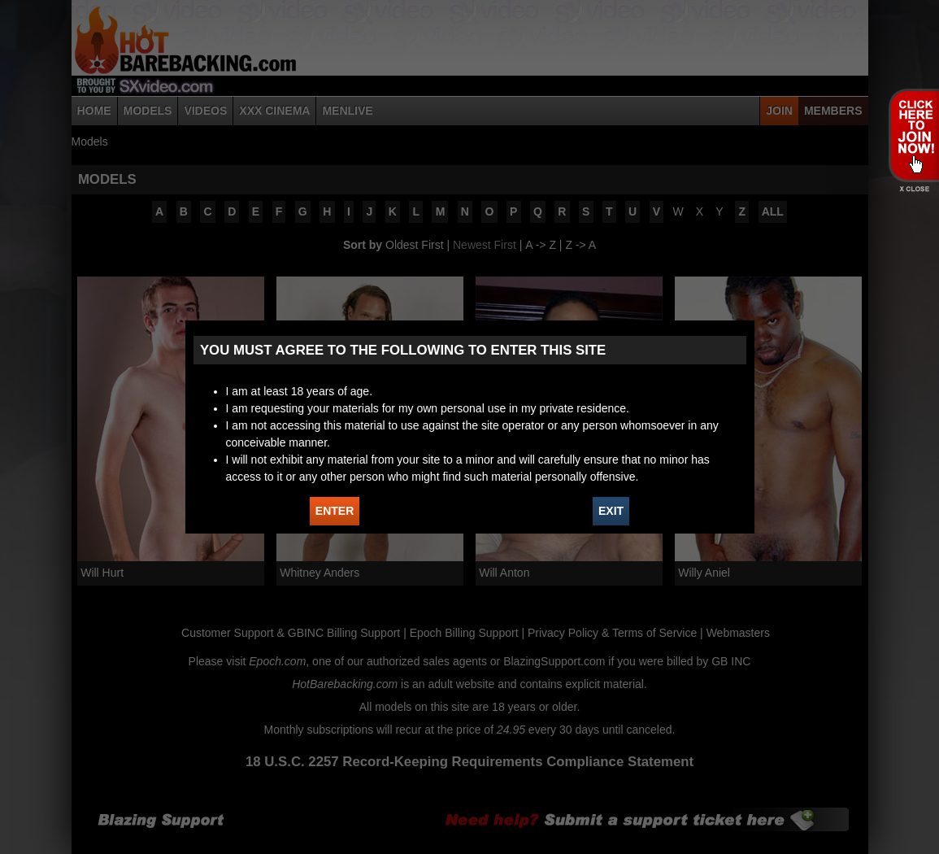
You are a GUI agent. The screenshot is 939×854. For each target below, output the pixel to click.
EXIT (611, 510)
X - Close (913, 189)
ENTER (334, 510)
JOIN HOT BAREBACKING (913, 135)
